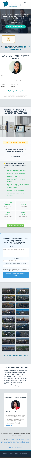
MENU (24, 5)
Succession (26, 441)
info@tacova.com (23, 453)
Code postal (15, 258)
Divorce (8, 439)
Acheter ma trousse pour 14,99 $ (15, 225)
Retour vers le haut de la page (15, 447)
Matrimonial (9, 441)
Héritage (21, 441)
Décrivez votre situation (15, 247)
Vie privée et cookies (14, 453)
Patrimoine (15, 441)
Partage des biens (21, 442)
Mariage (27, 442)
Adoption (15, 444)
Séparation (21, 439)
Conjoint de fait (11, 442)
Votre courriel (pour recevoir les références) (15, 263)
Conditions (5, 453)
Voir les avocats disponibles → (15, 26)
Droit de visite (4, 442)
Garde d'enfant (14, 439)
